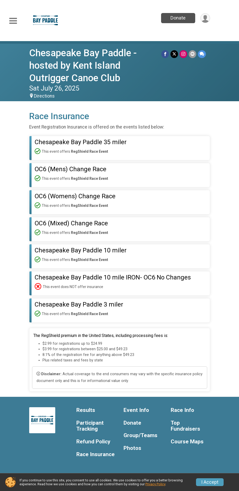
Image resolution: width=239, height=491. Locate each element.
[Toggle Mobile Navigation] (13, 21)
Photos (132, 448)
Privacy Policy (155, 484)
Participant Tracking (90, 426)
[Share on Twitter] (174, 54)
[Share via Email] (192, 54)
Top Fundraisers (185, 426)
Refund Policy (93, 442)
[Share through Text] (202, 54)
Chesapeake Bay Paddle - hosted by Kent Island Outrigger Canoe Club (83, 65)
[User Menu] (205, 18)
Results (85, 410)
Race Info (182, 410)
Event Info (136, 410)
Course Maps (187, 442)
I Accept (209, 482)
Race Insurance (95, 454)
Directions (44, 96)
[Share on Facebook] (165, 54)
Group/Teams (140, 435)
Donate (178, 18)
